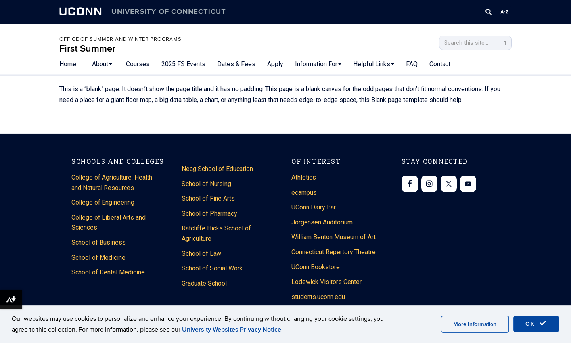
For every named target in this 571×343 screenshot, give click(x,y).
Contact (439, 64)
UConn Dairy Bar (313, 207)
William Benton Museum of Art (333, 237)
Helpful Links (373, 64)
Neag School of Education (217, 168)
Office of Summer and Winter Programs (120, 39)
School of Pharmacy (209, 213)
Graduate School (204, 283)
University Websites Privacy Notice (231, 329)
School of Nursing (206, 184)
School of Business (98, 242)
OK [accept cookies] (536, 323)
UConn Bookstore (315, 267)
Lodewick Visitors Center (326, 282)
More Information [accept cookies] (474, 324)
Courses (137, 64)
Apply (275, 64)
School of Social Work (212, 268)
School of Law (201, 253)
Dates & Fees (236, 64)
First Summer (87, 48)
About (102, 64)
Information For (318, 64)
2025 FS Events (183, 64)
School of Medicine (98, 257)
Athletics (303, 177)
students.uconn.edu (318, 297)
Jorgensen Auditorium (322, 222)
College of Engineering (102, 202)
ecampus (304, 192)
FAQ (412, 64)
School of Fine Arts (208, 198)
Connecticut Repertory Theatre (333, 252)
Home (67, 64)
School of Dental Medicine (108, 272)
